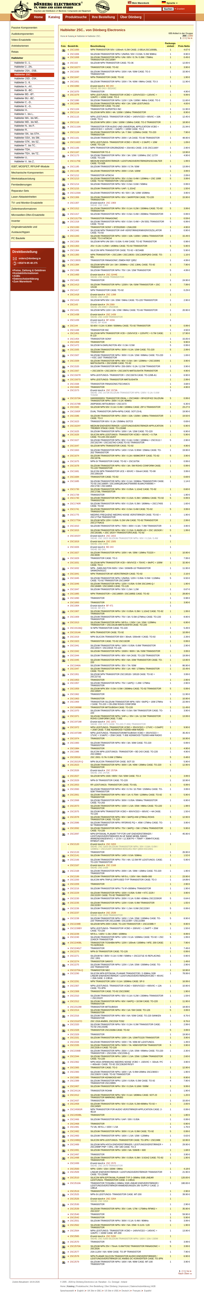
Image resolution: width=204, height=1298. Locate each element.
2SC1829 (73, 558)
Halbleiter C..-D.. (23, 102)
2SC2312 (73, 1001)
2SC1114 (73, 112)
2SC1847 (73, 589)
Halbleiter (80, 36)
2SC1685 (73, 481)
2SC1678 (73, 465)
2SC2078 (73, 817)
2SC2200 (73, 879)
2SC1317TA (75, 218)
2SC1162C (74, 142)
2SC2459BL (75, 1115)
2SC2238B (74, 924)
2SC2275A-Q (75, 970)
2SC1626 (73, 434)
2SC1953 (73, 680)
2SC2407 (73, 1086)
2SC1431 (73, 310)
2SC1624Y (74, 426)
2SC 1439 (110, 314)
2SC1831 (73, 562)
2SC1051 (73, 81)
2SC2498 (73, 1157)
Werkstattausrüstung (23, 178)
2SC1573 (73, 390)
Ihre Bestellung (103, 17)
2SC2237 (73, 913)
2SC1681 (73, 471)
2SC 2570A (110, 770)
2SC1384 (73, 264)
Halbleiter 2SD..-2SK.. (26, 78)
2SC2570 (73, 1242)
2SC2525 (73, 1194)
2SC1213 (73, 178)
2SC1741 (73, 509)
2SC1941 (73, 645)
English (80, 1291)
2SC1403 (73, 280)
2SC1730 (73, 489)
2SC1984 (73, 748)
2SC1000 (73, 49)
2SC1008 (73, 57)
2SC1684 (73, 477)
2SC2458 (73, 1104)
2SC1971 (73, 716)
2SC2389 (73, 1080)
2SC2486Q (74, 1140)
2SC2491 (73, 1150)
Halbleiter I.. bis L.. (24, 114)
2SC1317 (73, 214)
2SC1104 (73, 109)
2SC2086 (73, 822)
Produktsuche (76, 17)
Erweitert (180, 9)
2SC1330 (73, 227)
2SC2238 (73, 918)
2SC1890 (73, 598)
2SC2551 (73, 1220)
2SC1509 (73, 361)
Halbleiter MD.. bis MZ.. (26, 122)
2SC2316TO (75, 1021)
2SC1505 (73, 349)
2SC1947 (73, 668)
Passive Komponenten (24, 27)
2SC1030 (73, 71)
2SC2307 (73, 986)
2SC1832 (73, 568)
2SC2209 (73, 884)
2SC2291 (73, 981)
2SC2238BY (75, 928)
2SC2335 (73, 1045)
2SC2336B (74, 1051)
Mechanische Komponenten (27, 172)
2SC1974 (73, 738)
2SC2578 (73, 1256)
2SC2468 (73, 1124)
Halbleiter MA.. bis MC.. (26, 118)
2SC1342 (73, 230)
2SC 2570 (110, 1163)
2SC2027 (73, 776)
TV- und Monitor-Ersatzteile (27, 202)
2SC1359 (73, 241)
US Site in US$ (111, 1291)
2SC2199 (73, 876)
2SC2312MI (74, 1007)
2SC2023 (73, 765)
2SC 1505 (110, 541)
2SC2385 (73, 1077)
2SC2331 (73, 1037)
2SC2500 (73, 1169)
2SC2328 (73, 1030)
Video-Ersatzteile (21, 39)
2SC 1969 (110, 203)
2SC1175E (74, 161)
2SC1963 (73, 698)
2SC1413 (73, 284)
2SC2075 (73, 811)
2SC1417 (73, 290)
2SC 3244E (110, 274)
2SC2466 (73, 1119)
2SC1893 (73, 602)
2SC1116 (73, 122)
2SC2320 (73, 1024)
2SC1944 (73, 655)
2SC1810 (73, 526)
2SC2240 (73, 937)
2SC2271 (73, 956)
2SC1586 (73, 416)
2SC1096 (73, 103)
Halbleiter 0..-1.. (22, 62)
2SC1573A (74, 398)
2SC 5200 (110, 1236)
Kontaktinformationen (26, 273)
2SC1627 (73, 440)
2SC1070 (73, 91)
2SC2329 (73, 1034)
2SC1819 (73, 541)
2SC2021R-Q (75, 761)
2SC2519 (73, 1191)
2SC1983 (73, 743)
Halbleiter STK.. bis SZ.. (27, 141)
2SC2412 (73, 1095)
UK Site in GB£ (94, 1291)
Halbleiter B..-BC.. (23, 90)
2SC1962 (73, 694)
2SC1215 (73, 188)
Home (38, 17)
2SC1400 (73, 274)
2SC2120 (73, 844)
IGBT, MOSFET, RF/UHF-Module (30, 166)
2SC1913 (73, 622)
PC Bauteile (18, 238)
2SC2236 (73, 908)
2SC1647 (73, 445)
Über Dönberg (131, 17)
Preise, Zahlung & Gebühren (30, 270)
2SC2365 (73, 1067)
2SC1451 (73, 333)
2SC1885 (73, 593)
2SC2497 (73, 1154)
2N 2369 (109, 304)
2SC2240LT (74, 948)
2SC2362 (73, 1062)
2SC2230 (73, 898)
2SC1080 (73, 100)
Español (147, 1291)
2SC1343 (73, 236)
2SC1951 (73, 674)
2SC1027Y (74, 67)
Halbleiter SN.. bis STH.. (27, 133)
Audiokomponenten (22, 33)
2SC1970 (73, 710)
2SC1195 (73, 171)
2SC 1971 (110, 721)
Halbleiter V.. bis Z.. (24, 161)
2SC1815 (73, 530)
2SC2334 (73, 1042)
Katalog (54, 17)
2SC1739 (73, 495)
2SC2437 (73, 1100)
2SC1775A (74, 520)
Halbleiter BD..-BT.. (24, 94)
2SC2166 (73, 859)
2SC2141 (73, 855)
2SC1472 (73, 345)
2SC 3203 (110, 844)
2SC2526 (73, 1198)
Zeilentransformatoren (24, 208)
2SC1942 (73, 651)
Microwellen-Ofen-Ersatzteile (27, 214)
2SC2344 (73, 1056)
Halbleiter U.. (21, 157)
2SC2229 (73, 893)
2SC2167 (73, 865)
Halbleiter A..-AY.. (23, 86)
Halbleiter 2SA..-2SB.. (26, 70)
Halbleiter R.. (21, 129)
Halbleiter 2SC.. (23, 74)
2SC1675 (73, 461)
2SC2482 (73, 1131)
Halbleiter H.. (21, 110)
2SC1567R (74, 375)
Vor (189, 38)
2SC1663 (73, 450)
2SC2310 (73, 995)
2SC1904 (73, 605)
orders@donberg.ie (30, 258)
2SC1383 (73, 254)
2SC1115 (73, 116)
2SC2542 (73, 1217)
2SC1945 (73, 660)
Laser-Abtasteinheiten (23, 196)
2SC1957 (73, 683)
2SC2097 (73, 834)
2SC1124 (73, 132)
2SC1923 (73, 641)
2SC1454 (73, 339)
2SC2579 (73, 1262)
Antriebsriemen (20, 45)
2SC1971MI (74, 721)
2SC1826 (73, 547)
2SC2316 (73, 1015)
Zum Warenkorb (23, 281)
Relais (15, 51)
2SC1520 (73, 366)
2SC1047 (73, 77)
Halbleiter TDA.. (22, 149)
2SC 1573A (110, 390)
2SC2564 (73, 1230)
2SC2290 (73, 973)
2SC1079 (73, 95)
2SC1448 (73, 330)
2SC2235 (73, 903)
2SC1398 (73, 270)
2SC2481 (73, 1127)
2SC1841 (73, 574)
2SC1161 (73, 138)
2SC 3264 (110, 1198)
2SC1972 (73, 727)
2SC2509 (73, 1172)
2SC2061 (73, 794)
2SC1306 (73, 197)
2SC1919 (73, 637)
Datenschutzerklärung (26, 278)
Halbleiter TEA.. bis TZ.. (27, 153)
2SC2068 (73, 800)
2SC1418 (73, 294)
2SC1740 (73, 498)
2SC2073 (73, 806)
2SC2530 (73, 1204)
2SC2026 (73, 770)
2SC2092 (73, 828)
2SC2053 (73, 785)
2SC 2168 (110, 865)
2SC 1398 (110, 294)
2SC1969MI (74, 707)
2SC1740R (74, 503)
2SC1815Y (74, 536)
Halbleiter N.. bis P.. (24, 125)
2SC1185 (73, 166)
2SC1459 (73, 342)
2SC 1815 (110, 536)
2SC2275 (73, 964)
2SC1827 (73, 552)
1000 (190, 35)
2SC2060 (73, 789)
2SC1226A (74, 193)
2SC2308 (73, 991)
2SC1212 (73, 175)
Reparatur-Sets (20, 190)
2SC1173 (73, 155)
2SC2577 (73, 1252)
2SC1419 (73, 300)
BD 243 (109, 86)
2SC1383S (74, 260)
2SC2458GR (75, 1109)
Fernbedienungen (21, 184)
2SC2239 (73, 934)
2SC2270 (73, 951)
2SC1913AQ (75, 628)
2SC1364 (73, 250)
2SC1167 (73, 152)
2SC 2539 (110, 913)
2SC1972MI (74, 733)
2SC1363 (73, 246)
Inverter (15, 220)
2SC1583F (74, 411)
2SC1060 (73, 86)
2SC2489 (73, 1144)
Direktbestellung (24, 251)
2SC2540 (73, 1214)
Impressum (124, 1286)
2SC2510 (73, 1177)
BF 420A (109, 320)
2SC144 (73, 325)
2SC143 (73, 304)
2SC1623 (73, 421)
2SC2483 (73, 1135)
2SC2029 (73, 780)
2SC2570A (74, 1246)
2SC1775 (73, 514)
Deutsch (125, 1291)
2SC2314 (73, 1010)
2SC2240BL (75, 942)
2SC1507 (73, 355)
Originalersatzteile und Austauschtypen (24, 229)
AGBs (17, 276)
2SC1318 (73, 221)
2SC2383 (73, 1072)
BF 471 (108, 605)
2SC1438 (73, 314)
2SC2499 (73, 1163)
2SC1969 (73, 702)
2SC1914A (74, 632)
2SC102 (73, 63)
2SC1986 (73, 751)
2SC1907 (73, 611)
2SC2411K (74, 1090)
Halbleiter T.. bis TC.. (25, 145)
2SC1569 (73, 387)
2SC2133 (73, 852)
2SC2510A (74, 1183)
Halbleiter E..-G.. (23, 106)
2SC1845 (73, 578)
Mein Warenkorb (138, 2)
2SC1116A (74, 126)
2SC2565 (73, 1236)
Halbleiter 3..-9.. (22, 82)
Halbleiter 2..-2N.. (23, 66)
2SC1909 (73, 617)
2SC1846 (73, 583)
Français (136, 1291)
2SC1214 (73, 184)
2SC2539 (73, 1208)
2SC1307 (73, 203)
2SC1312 (73, 208)
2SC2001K (74, 757)
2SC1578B (74, 404)
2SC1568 (73, 384)
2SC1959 (73, 688)
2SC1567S (74, 379)
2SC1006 (73, 54)
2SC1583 (73, 407)
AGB (153, 1286)
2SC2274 (73, 961)
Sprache (170, 2)
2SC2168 (73, 871)
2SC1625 (73, 431)
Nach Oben (183, 1273)
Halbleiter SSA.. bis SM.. (27, 137)
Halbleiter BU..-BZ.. (24, 98)
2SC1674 (73, 455)
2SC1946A (74, 665)
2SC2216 (73, 888)
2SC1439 (73, 320)
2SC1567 (73, 371)
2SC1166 (73, 148)
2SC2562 (73, 1225)
